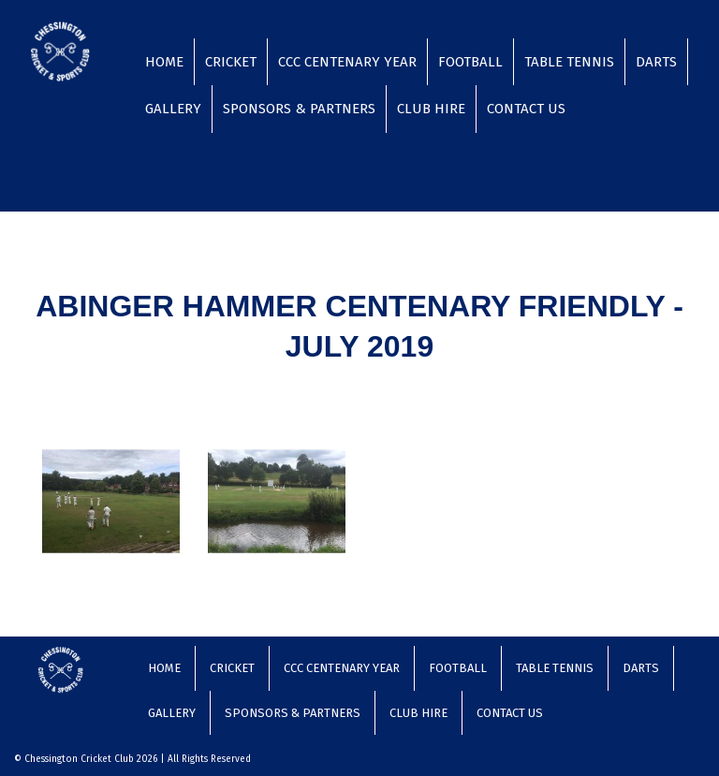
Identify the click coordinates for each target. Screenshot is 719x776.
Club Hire (431, 108)
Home (164, 61)
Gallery (173, 108)
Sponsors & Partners (299, 108)
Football (470, 61)
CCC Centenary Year (347, 61)
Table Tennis (569, 61)
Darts (656, 61)
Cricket (231, 61)
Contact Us (526, 108)
